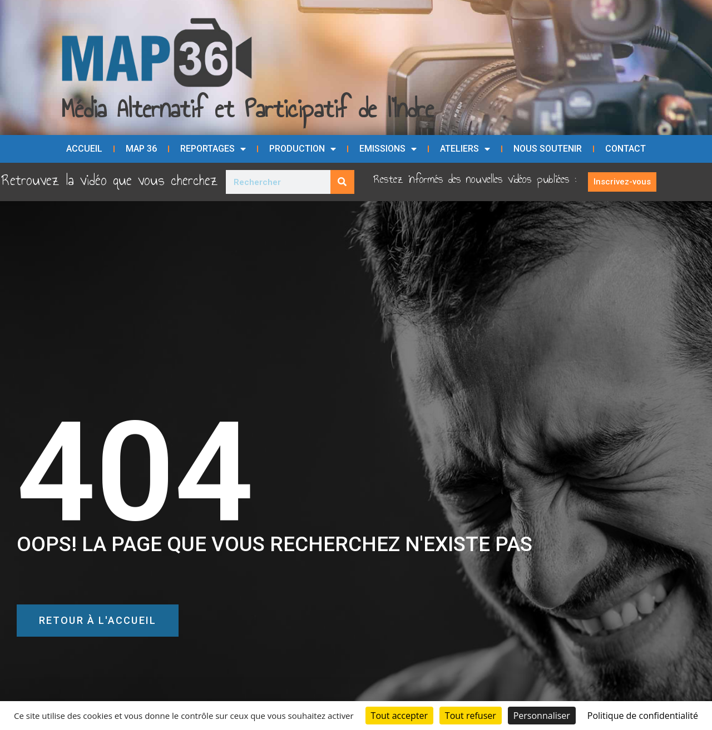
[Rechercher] (342, 182)
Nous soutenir (547, 148)
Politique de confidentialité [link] (642, 715)
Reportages (213, 149)
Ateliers (465, 149)
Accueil (84, 148)
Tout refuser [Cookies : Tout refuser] (470, 715)
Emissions (388, 149)
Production (302, 149)
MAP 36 (141, 148)
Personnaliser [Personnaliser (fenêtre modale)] (541, 715)
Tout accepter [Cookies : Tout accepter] (399, 715)
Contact (625, 148)
